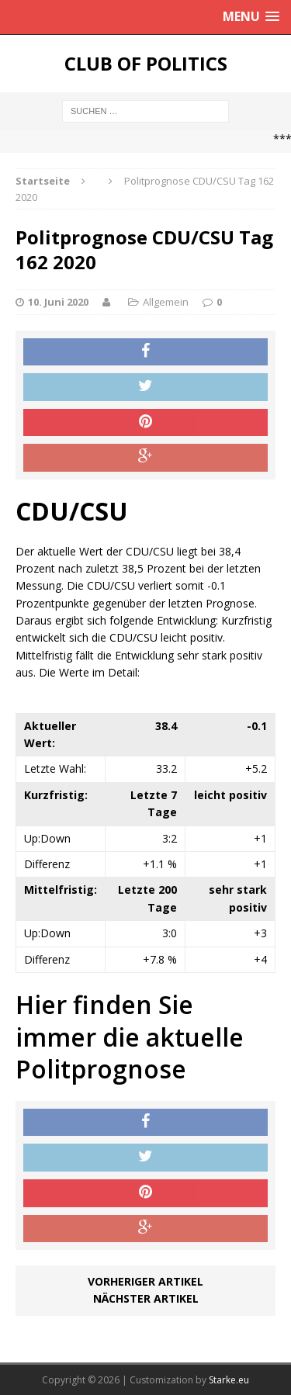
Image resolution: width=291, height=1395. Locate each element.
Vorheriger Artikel (145, 1281)
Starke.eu (229, 1379)
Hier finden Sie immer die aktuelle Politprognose (130, 1036)
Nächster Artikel (146, 1298)
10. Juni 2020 (58, 302)
